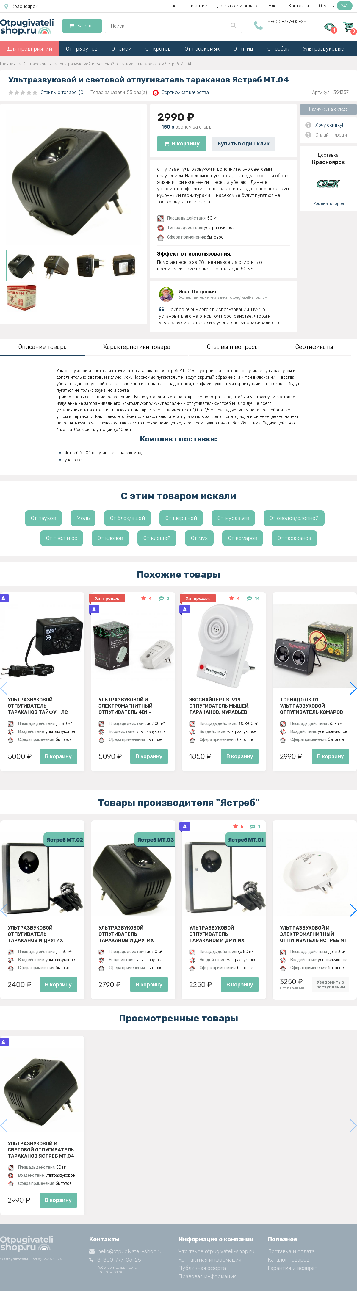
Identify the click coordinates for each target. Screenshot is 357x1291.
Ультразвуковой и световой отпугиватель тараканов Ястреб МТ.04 (41, 1150)
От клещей (156, 538)
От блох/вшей (127, 518)
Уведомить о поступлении (330, 984)
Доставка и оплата (291, 1251)
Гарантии (197, 6)
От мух (199, 538)
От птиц (243, 49)
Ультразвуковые (323, 49)
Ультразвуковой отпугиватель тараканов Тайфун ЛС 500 (38, 706)
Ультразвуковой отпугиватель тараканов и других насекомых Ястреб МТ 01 (222, 934)
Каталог (82, 26)
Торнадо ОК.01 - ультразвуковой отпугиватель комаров (311, 706)
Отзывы (336, 5)
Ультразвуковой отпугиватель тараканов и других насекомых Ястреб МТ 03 (131, 934)
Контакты (299, 6)
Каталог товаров (288, 1259)
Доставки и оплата (238, 6)
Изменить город (328, 204)
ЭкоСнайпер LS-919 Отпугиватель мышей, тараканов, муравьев (219, 706)
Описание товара (42, 346)
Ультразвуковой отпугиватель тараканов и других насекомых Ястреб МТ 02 (41, 934)
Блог (273, 6)
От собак (278, 49)
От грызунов (82, 49)
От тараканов (294, 538)
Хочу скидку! (329, 125)
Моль (83, 518)
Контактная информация (209, 1259)
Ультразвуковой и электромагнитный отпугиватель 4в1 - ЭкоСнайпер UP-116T (125, 706)
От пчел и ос (61, 538)
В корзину (182, 143)
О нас (171, 6)
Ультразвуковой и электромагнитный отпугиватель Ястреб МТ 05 (313, 934)
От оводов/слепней (294, 518)
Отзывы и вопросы (233, 346)
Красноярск (21, 7)
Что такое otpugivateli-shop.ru (216, 1251)
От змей (121, 49)
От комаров (242, 538)
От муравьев (233, 518)
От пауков (43, 518)
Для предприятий (29, 49)
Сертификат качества (181, 93)
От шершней (181, 518)
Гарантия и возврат (292, 1268)
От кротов (158, 49)
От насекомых (202, 49)
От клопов (110, 538)
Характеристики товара (136, 346)
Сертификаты (314, 346)
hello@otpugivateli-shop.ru (126, 1251)
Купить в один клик (244, 143)
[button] (353, 688)
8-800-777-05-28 (286, 21)
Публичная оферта (202, 1268)
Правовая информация (207, 1276)
